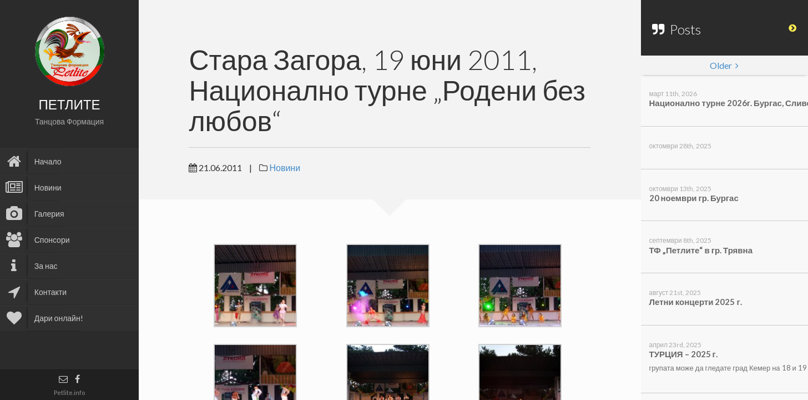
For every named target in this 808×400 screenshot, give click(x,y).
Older (724, 65)
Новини (284, 167)
